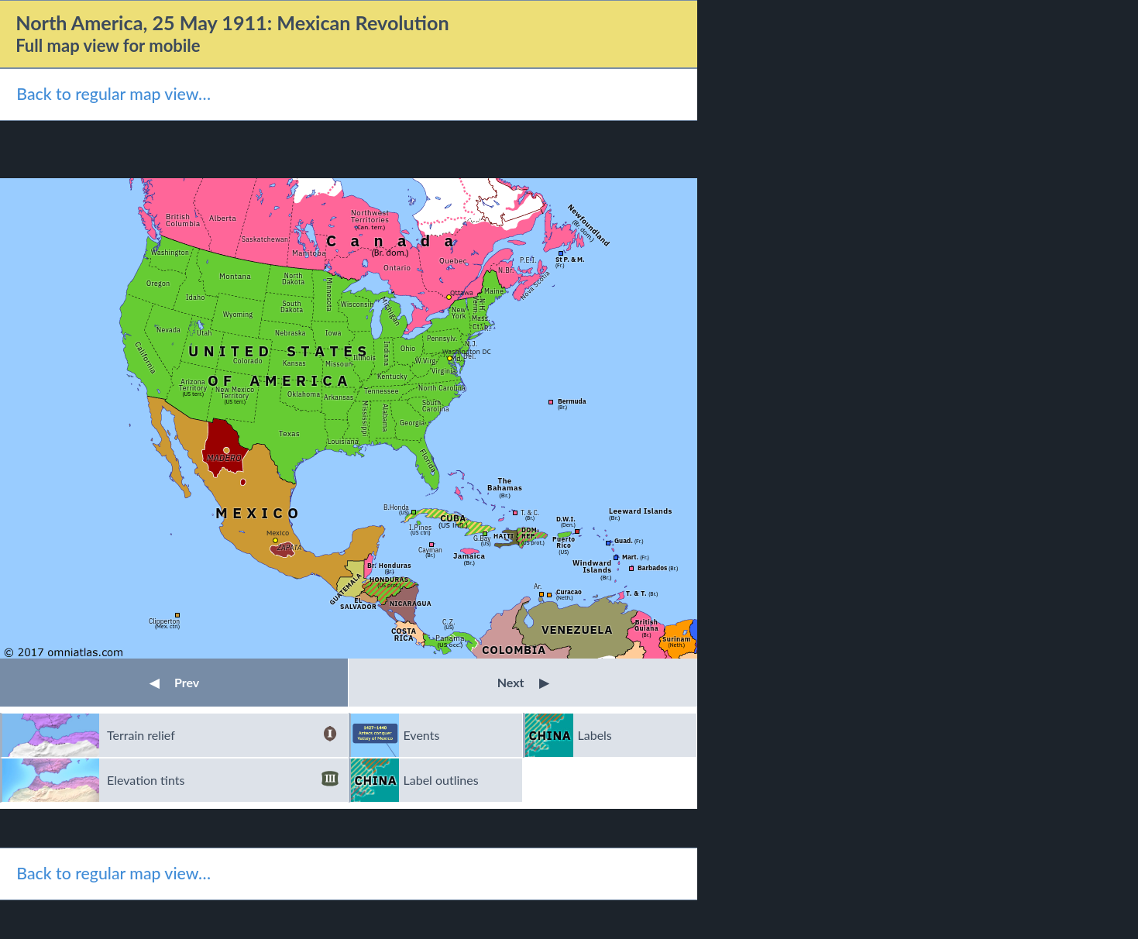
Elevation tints (223, 780)
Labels (595, 734)
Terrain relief (223, 735)
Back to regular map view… (113, 94)
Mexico (277, 532)
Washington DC (466, 351)
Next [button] (523, 682)
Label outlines (441, 779)
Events (422, 734)
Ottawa (461, 292)
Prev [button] (174, 682)
